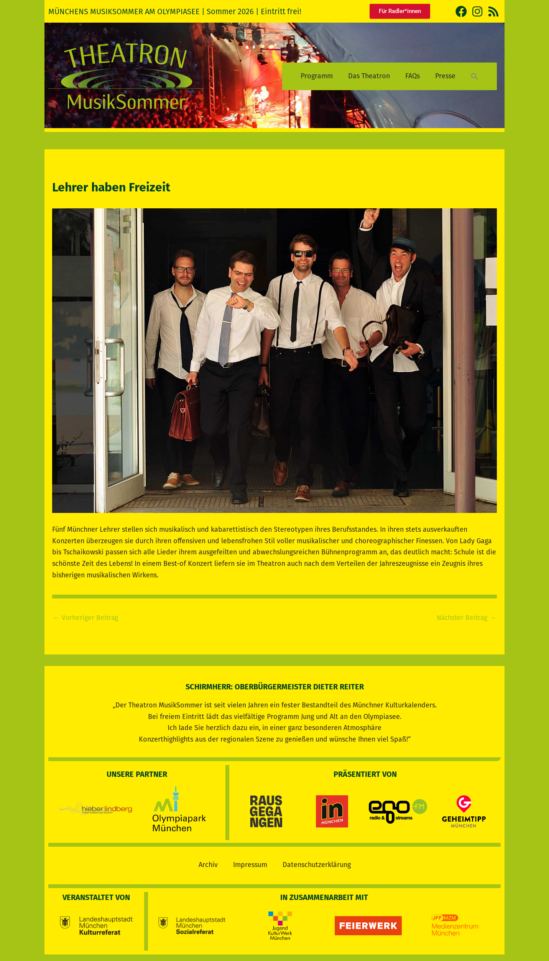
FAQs (412, 76)
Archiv (208, 863)
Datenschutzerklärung (317, 863)
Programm (317, 76)
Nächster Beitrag (465, 617)
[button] (474, 76)
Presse (445, 76)
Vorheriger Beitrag (86, 617)
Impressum (250, 863)
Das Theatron (369, 76)
